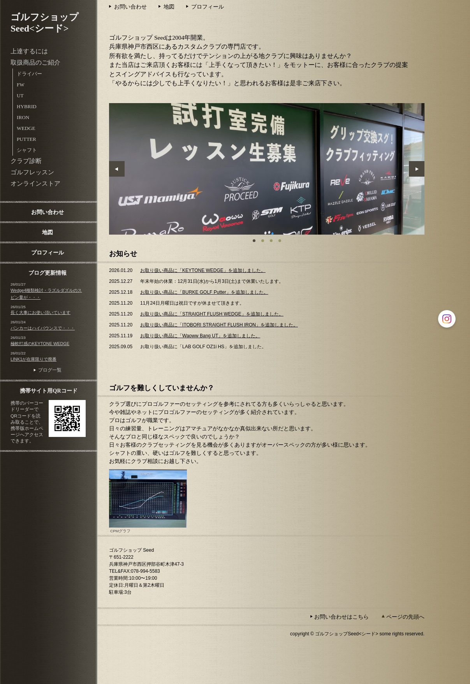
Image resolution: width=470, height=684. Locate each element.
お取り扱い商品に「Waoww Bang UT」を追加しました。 (200, 335)
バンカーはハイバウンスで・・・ (43, 328)
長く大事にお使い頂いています (40, 312)
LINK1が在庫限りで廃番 (33, 359)
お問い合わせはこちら (341, 617)
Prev (117, 169)
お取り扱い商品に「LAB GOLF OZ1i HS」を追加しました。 (203, 346)
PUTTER (26, 139)
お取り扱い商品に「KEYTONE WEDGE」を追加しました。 (203, 270)
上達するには (29, 51)
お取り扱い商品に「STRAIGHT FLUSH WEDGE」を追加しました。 (211, 314)
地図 (47, 232)
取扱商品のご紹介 (35, 62)
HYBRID (27, 106)
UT (20, 95)
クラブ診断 (26, 161)
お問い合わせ (47, 212)
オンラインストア (35, 183)
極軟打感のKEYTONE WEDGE (40, 343)
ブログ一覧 (50, 370)
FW (21, 85)
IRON (23, 117)
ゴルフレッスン (32, 172)
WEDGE (26, 128)
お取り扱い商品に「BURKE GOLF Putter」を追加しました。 (204, 292)
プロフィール (47, 252)
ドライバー (29, 74)
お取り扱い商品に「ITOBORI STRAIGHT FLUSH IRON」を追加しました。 (219, 325)
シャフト (27, 150)
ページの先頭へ (405, 617)
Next (416, 169)
